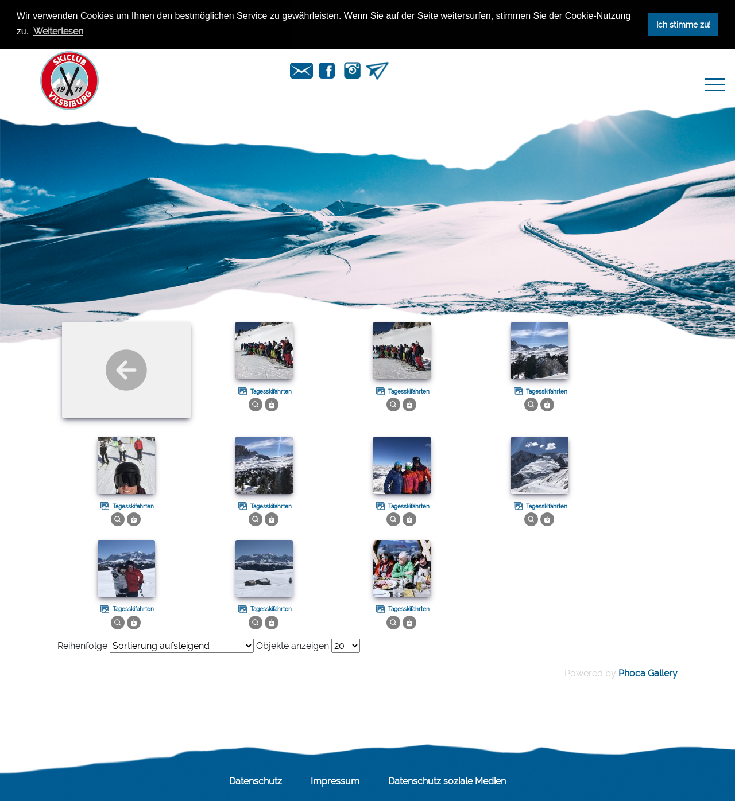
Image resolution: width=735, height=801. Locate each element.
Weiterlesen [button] (58, 31)
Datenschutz (255, 781)
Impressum (335, 781)
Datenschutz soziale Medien (447, 781)
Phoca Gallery (648, 673)
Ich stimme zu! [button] (683, 24)
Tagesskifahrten (271, 391)
